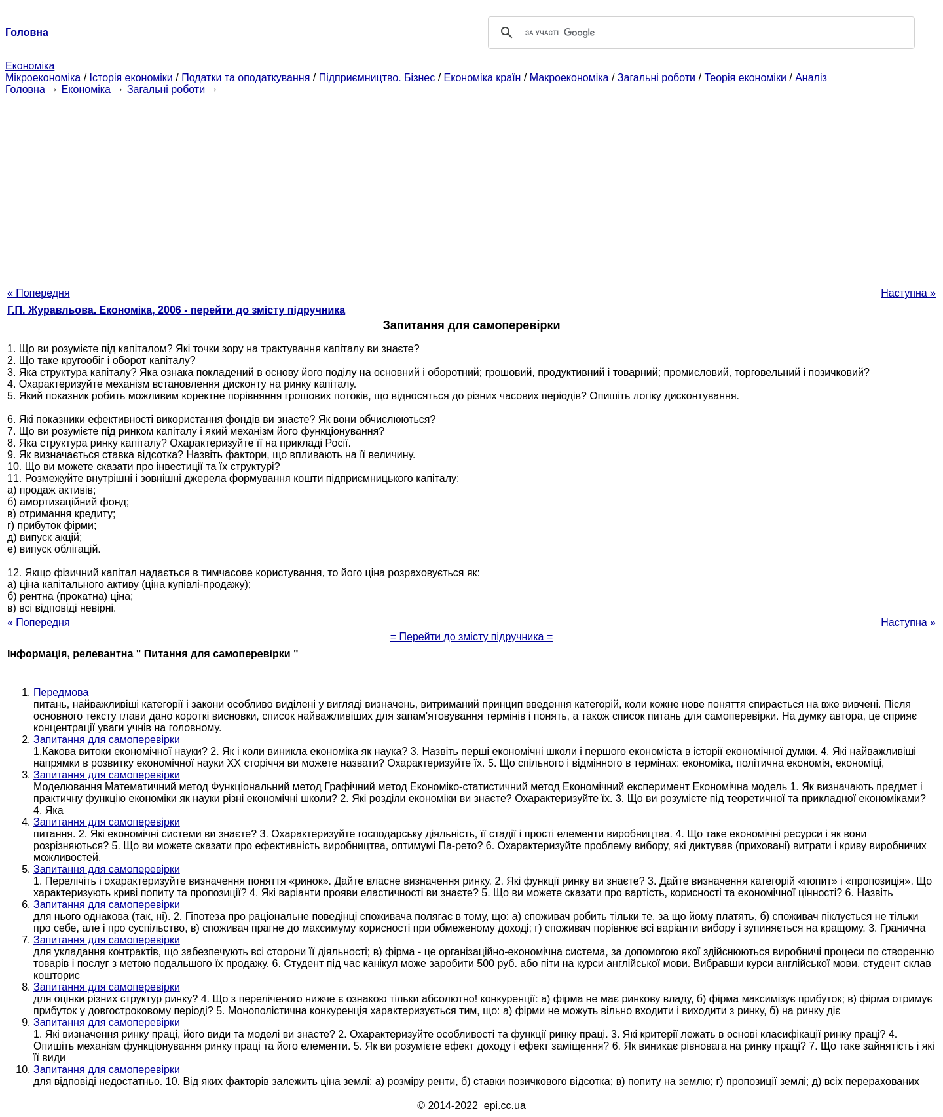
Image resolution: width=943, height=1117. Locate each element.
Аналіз (811, 77)
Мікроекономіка (43, 77)
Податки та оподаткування (245, 77)
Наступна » (908, 293)
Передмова (60, 692)
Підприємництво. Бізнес (377, 77)
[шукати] (699, 33)
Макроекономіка (569, 77)
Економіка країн (482, 77)
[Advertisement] (471, 187)
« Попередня (38, 293)
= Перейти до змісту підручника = (471, 636)
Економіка (29, 65)
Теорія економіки (745, 77)
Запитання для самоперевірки (106, 739)
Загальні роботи (656, 77)
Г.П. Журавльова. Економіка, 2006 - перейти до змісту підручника (176, 310)
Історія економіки (131, 77)
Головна (25, 89)
